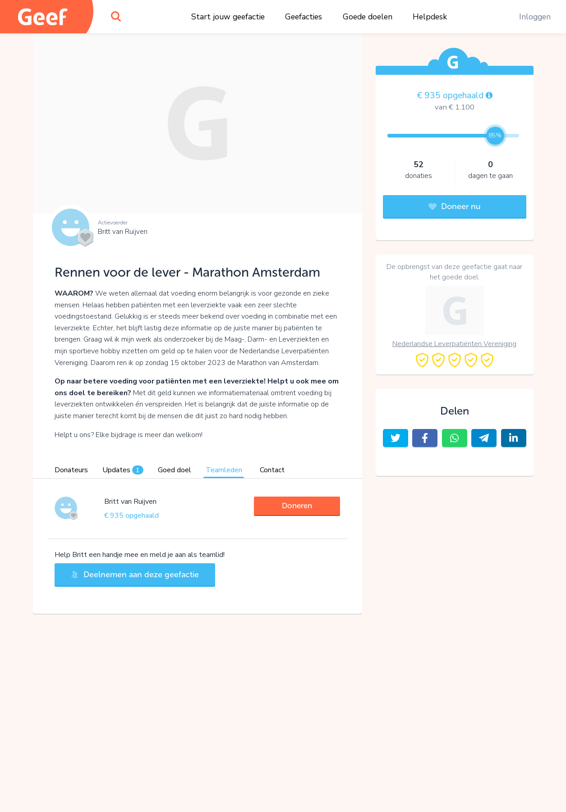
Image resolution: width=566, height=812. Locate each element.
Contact (272, 470)
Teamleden (224, 470)
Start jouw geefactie (228, 16)
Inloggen (535, 16)
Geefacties (303, 16)
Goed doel (174, 470)
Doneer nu (454, 206)
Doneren (297, 505)
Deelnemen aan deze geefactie (135, 574)
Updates (122, 470)
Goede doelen (367, 16)
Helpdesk (430, 16)
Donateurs (71, 470)
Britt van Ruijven (122, 231)
